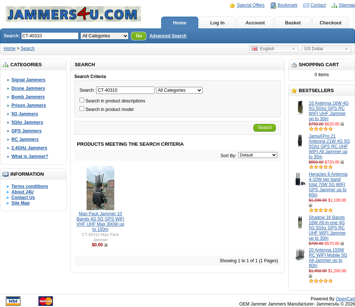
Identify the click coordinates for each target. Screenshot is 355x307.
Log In (217, 23)
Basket (293, 23)
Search (28, 48)
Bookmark (288, 5)
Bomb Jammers (28, 96)
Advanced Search (168, 35)
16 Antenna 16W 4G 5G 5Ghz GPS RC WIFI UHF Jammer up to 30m (329, 111)
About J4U (22, 192)
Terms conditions (29, 186)
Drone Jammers (28, 88)
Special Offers (250, 5)
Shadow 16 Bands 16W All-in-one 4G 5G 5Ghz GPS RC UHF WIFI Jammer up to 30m (327, 228)
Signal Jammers (28, 79)
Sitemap (347, 5)
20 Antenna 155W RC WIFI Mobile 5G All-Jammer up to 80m (328, 257)
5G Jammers (24, 114)
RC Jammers (24, 139)
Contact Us (23, 197)
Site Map (20, 203)
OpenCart (345, 298)
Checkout (330, 23)
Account (255, 23)
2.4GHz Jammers (29, 148)
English (262, 48)
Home (179, 23)
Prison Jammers (28, 105)
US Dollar (313, 48)
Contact (318, 5)
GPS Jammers (26, 131)
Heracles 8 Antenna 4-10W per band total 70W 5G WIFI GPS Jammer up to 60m (328, 185)
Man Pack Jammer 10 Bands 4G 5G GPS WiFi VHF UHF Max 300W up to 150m (100, 221)
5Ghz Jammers (27, 122)
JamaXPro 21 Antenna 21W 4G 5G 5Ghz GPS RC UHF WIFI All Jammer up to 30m (329, 146)
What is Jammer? (29, 156)
